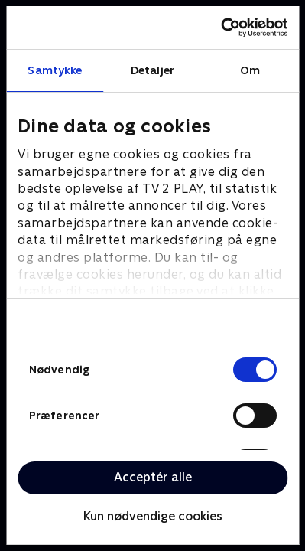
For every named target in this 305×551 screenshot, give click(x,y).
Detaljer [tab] (152, 70)
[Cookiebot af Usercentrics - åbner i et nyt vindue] (220, 27)
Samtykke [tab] (55, 70)
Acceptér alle (153, 477)
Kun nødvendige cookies (152, 516)
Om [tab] (250, 70)
